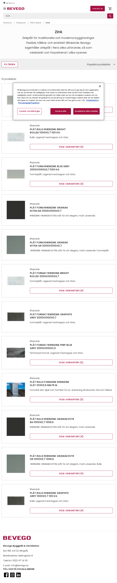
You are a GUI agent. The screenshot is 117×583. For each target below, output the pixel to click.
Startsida (7, 22)
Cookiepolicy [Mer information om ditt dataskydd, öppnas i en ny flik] (92, 100)
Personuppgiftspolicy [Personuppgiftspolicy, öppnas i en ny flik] (28, 103)
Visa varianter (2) (71, 362)
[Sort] (99, 64)
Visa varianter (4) (71, 146)
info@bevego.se (19, 565)
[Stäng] (100, 86)
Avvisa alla (60, 111)
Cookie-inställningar (29, 111)
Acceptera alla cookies (86, 111)
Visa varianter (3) (71, 399)
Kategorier (21, 22)
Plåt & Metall (35, 22)
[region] (58, 101)
